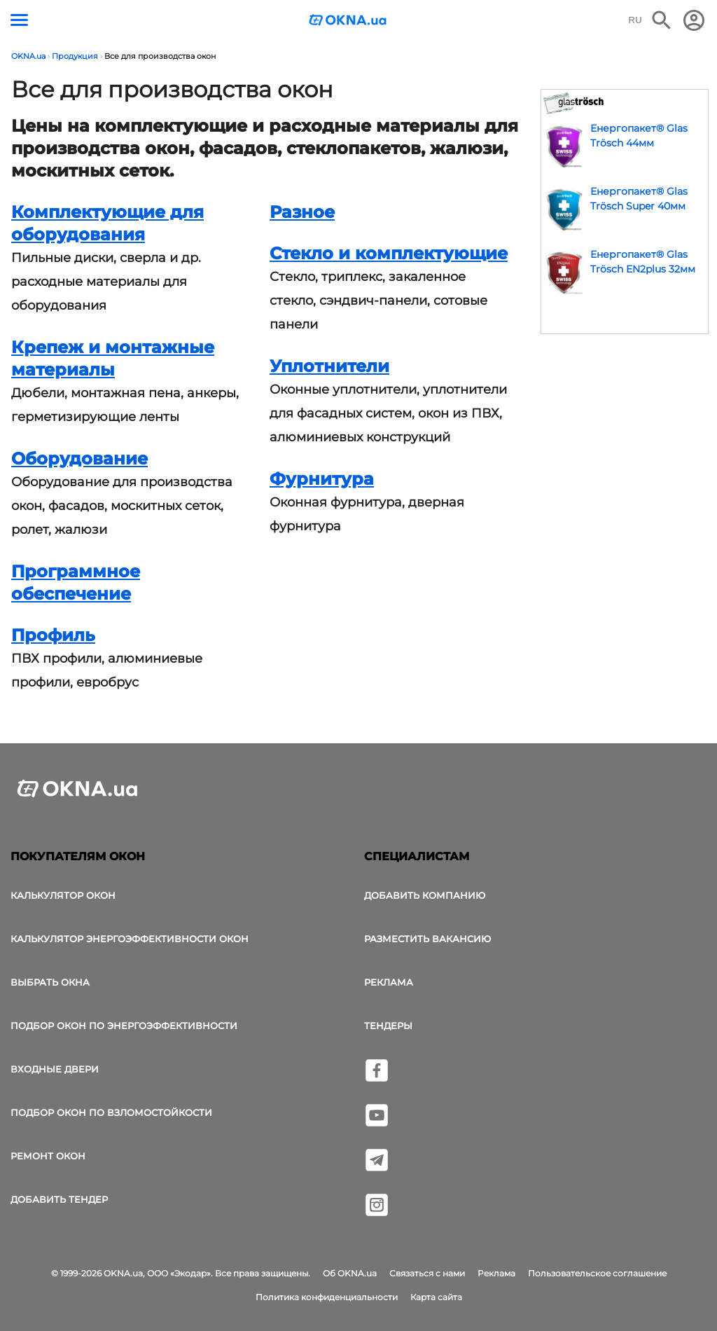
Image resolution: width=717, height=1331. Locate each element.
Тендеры (388, 1025)
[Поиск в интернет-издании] (661, 20)
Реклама (388, 982)
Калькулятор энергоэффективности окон (130, 938)
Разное (302, 212)
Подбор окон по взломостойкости (111, 1112)
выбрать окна (50, 982)
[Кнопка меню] (19, 20)
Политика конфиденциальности (327, 1297)
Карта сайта (436, 1297)
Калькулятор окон (63, 895)
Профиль (53, 635)
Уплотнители (329, 366)
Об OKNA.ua (350, 1273)
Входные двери (55, 1069)
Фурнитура (322, 479)
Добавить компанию (424, 895)
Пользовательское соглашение (597, 1273)
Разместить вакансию (427, 938)
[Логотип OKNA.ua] (348, 21)
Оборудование (79, 458)
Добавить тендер (59, 1199)
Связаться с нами (427, 1273)
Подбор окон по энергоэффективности (124, 1025)
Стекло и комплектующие (389, 253)
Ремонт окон (48, 1155)
